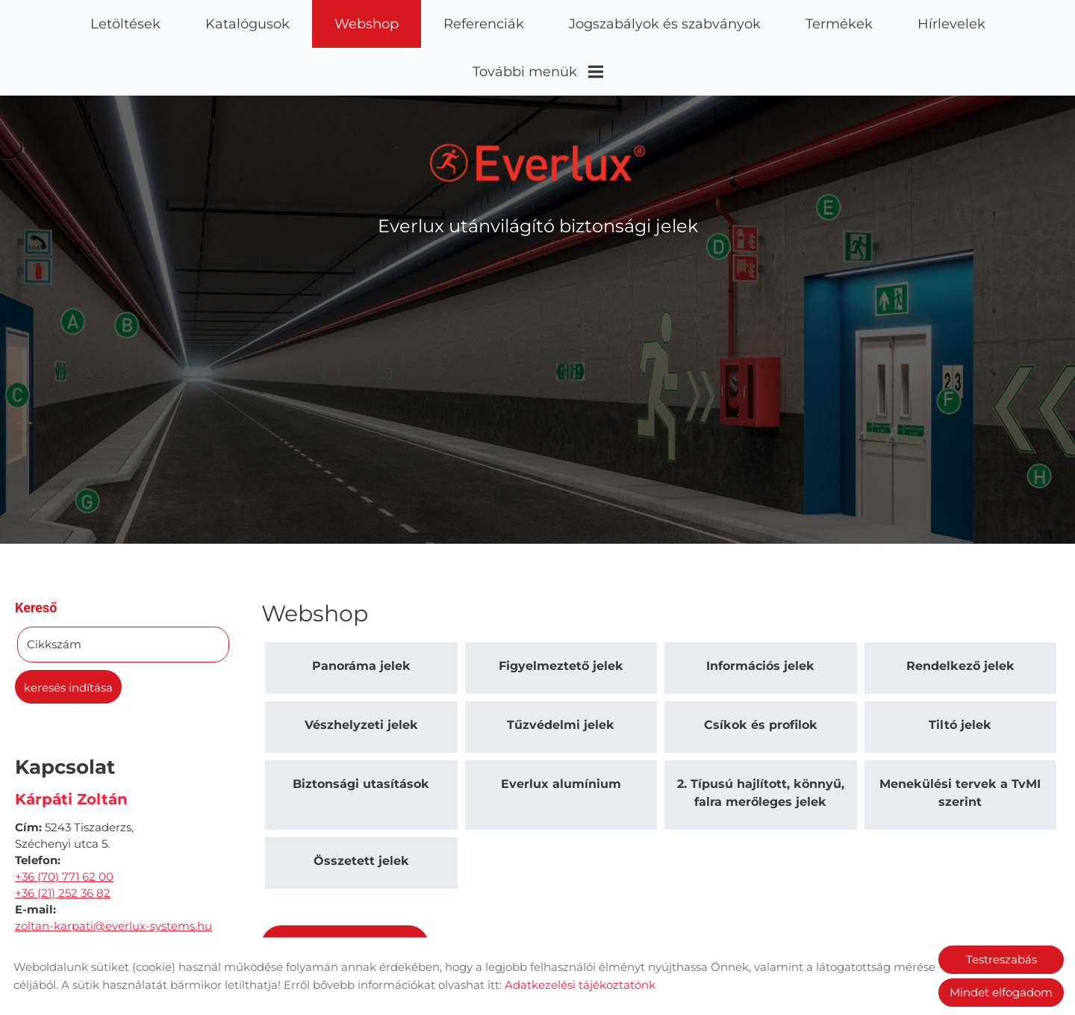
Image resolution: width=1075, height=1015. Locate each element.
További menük (538, 71)
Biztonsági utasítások (361, 728)
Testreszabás (1001, 959)
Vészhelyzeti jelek (361, 669)
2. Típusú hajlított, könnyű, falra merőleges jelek (760, 737)
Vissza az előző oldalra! (358, 891)
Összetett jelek (361, 805)
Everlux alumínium (561, 728)
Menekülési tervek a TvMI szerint (960, 737)
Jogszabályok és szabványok (665, 24)
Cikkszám (54, 589)
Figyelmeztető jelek (561, 610)
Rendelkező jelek (960, 610)
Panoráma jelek (361, 610)
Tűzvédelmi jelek (560, 669)
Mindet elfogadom (1001, 992)
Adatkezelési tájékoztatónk (580, 985)
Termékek (839, 24)
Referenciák (483, 24)
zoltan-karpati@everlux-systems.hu (113, 870)
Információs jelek (760, 610)
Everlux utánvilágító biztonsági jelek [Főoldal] (538, 170)
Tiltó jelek (960, 669)
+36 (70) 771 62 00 (64, 821)
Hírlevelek (951, 24)
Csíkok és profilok (760, 669)
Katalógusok (247, 24)
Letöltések (125, 24)
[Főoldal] (538, 107)
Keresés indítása (68, 632)
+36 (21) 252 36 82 (62, 838)
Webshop (366, 24)
